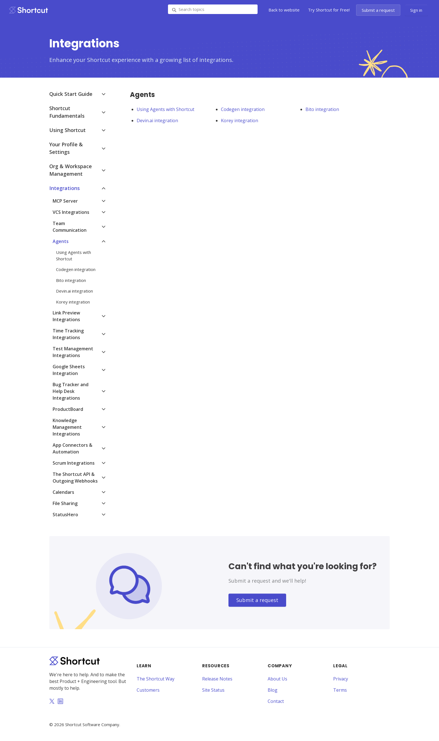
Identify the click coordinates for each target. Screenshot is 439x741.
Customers (148, 690)
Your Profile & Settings (66, 148)
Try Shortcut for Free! (329, 10)
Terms (340, 690)
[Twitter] (51, 701)
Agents (61, 241)
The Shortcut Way (155, 679)
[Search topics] (213, 9)
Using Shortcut (67, 130)
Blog (272, 690)
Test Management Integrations (73, 352)
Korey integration (239, 120)
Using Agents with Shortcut (165, 109)
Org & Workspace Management (70, 170)
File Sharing (65, 503)
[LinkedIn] (60, 701)
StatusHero (65, 514)
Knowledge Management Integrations (67, 427)
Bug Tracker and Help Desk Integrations (70, 391)
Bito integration (322, 109)
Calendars (63, 492)
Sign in (416, 10)
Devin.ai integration (157, 120)
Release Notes (217, 679)
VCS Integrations (71, 212)
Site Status (213, 690)
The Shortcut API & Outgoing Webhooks (75, 477)
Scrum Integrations (74, 463)
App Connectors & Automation (72, 448)
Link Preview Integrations (66, 316)
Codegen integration (243, 109)
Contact (276, 701)
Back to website (284, 10)
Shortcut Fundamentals (67, 112)
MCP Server (65, 201)
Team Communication (70, 226)
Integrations (64, 188)
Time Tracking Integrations (68, 334)
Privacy (340, 679)
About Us (277, 679)
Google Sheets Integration (69, 369)
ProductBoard (68, 409)
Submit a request (378, 10)
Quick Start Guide (70, 94)
